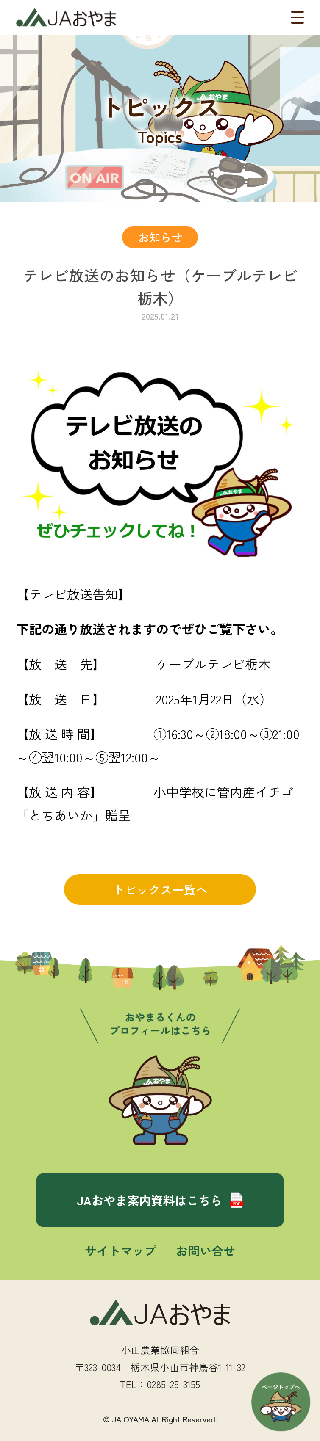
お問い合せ (205, 1250)
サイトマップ (120, 1250)
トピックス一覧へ (160, 889)
